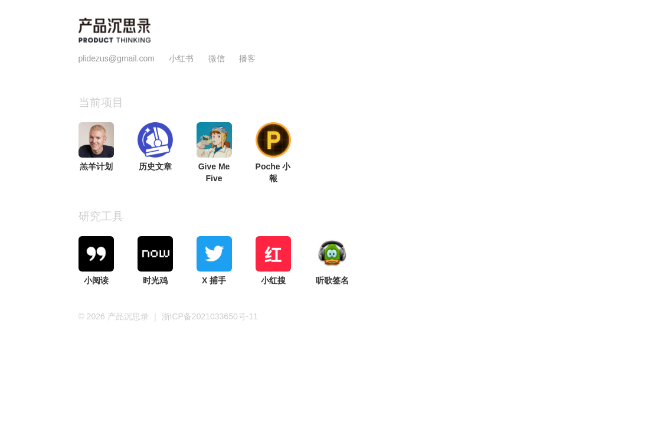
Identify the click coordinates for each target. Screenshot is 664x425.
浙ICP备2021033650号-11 (210, 316)
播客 (247, 58)
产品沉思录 (129, 316)
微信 (217, 58)
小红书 (181, 58)
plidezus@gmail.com (116, 58)
